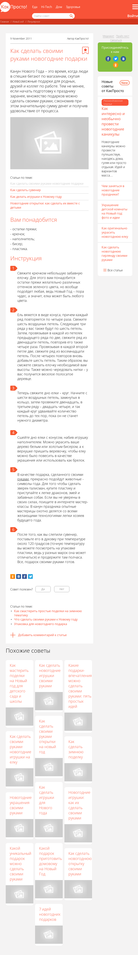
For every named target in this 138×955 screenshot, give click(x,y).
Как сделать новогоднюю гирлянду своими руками (114, 253)
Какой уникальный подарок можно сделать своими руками (20, 864)
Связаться (116, 40)
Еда (34, 7)
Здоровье (73, 7)
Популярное (33, 21)
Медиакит (108, 36)
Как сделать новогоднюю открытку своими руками (80, 863)
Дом (59, 7)
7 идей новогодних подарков (50, 914)
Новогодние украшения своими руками (21, 805)
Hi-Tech (46, 7)
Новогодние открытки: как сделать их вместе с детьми (45, 205)
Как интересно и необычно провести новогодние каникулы (113, 121)
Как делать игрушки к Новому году (36, 197)
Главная (4, 21)
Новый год (18, 21)
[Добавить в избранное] (85, 50)
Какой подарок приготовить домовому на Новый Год (50, 861)
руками (23, 479)
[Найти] (71, 16)
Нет (61, 589)
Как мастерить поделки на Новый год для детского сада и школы (19, 683)
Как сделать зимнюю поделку (76, 749)
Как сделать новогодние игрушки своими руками (50, 675)
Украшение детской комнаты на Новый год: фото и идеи (114, 211)
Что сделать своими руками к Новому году (46, 619)
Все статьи (115, 270)
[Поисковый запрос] (53, 16)
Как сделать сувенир (25, 190)
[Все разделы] (135, 7)
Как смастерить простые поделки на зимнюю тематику (48, 613)
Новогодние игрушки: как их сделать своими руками (80, 805)
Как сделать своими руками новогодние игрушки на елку (20, 749)
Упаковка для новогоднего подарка (40, 624)
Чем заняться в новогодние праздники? (113, 190)
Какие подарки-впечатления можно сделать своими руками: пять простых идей (80, 686)
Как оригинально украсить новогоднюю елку (115, 232)
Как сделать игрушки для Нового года (47, 800)
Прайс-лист (122, 36)
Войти (132, 16)
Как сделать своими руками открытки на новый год (47, 736)
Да (43, 589)
